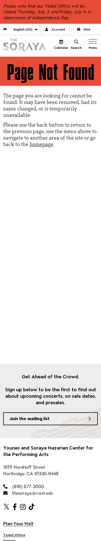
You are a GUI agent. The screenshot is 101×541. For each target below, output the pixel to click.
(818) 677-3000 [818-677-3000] (23, 486)
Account (55, 29)
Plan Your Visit (18, 523)
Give (83, 29)
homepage (41, 144)
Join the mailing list (30, 418)
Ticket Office (14, 535)
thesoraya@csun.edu (28, 493)
